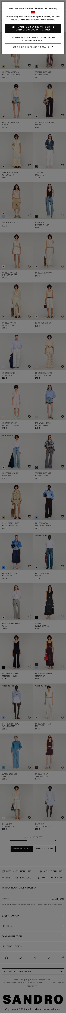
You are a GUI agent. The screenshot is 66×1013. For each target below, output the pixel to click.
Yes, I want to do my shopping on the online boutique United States (33, 28)
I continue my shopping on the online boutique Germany (33, 39)
